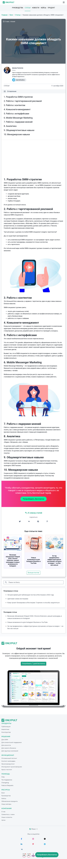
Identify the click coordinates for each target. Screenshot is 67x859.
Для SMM (4, 739)
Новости (35, 8)
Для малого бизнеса (8, 748)
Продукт (51, 8)
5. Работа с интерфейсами (16, 113)
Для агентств (6, 745)
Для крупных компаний (9, 751)
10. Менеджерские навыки (17, 134)
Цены (3, 820)
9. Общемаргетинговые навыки (19, 130)
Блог (11, 15)
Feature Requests (7, 785)
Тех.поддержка (6, 780)
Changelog (5, 782)
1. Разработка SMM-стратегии (18, 97)
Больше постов (33, 573)
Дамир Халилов (17, 68)
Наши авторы (6, 804)
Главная (4, 15)
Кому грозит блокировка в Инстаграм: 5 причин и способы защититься (33, 603)
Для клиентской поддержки (11, 742)
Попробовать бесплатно (33, 499)
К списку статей (33, 513)
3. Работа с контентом (14, 105)
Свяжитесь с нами (8, 814)
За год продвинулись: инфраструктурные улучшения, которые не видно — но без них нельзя (54, 560)
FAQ (2, 777)
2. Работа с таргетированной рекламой (23, 101)
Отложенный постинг (9, 758)
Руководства (17, 8)
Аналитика (5, 729)
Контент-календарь (8, 761)
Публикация (5, 726)
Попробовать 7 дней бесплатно (33, 663)
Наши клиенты (6, 817)
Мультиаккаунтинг (8, 764)
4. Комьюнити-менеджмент (17, 109)
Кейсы (43, 8)
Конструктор (6, 732)
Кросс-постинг (6, 769)
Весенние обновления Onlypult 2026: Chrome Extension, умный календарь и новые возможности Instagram (13, 560)
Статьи (27, 8)
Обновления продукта (9, 801)
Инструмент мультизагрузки (11, 767)
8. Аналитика (10, 126)
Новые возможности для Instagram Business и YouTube (33, 560)
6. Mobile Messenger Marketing (18, 118)
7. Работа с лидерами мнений (18, 122)
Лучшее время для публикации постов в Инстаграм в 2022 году (30, 595)
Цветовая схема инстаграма (17, 599)
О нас (3, 811)
